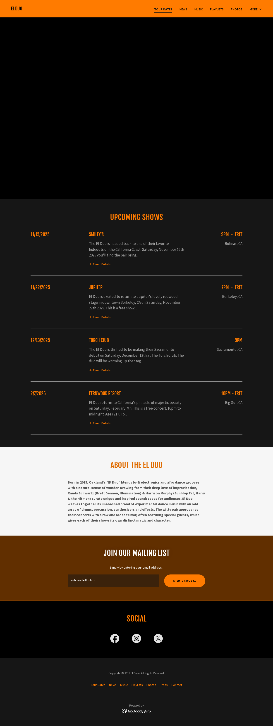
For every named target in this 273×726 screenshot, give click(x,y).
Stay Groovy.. (184, 581)
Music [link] (198, 9)
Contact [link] (176, 685)
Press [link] (164, 685)
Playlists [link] (217, 9)
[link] (16, 9)
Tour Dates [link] (163, 9)
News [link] (183, 9)
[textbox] (113, 580)
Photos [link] (236, 9)
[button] (256, 9)
